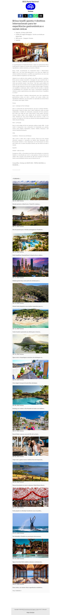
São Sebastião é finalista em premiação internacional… (27, 536)
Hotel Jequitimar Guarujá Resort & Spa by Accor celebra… (28, 255)
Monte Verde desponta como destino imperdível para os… (28, 306)
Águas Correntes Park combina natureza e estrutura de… (27, 562)
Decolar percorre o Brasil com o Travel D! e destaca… (26, 204)
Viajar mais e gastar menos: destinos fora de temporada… (28, 459)
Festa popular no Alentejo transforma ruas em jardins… (27, 511)
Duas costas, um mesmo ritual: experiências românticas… (28, 587)
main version (30, 612)
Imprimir (18, 40)
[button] (20, 16)
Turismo (30, 11)
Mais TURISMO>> (17, 590)
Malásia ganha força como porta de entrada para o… (26, 280)
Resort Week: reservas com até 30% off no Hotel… (26, 434)
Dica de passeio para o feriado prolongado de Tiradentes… (28, 229)
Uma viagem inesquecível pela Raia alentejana (25, 383)
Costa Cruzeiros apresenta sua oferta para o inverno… (27, 332)
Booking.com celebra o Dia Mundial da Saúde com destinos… (29, 408)
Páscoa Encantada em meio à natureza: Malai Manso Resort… (29, 485)
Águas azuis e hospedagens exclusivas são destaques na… (28, 357)
